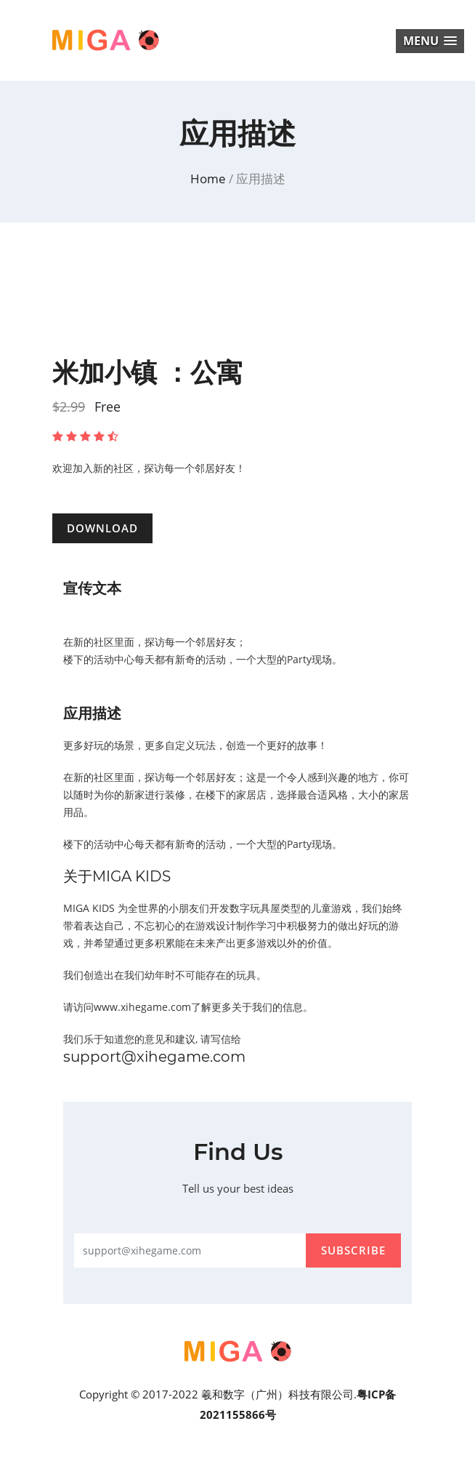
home (209, 178)
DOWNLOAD (102, 528)
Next (433, 328)
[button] (430, 41)
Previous (41, 328)
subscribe (353, 1250)
